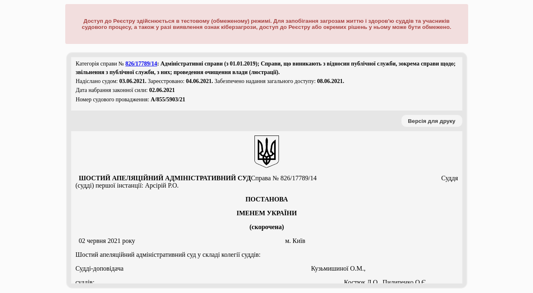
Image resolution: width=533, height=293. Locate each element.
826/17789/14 (141, 64)
